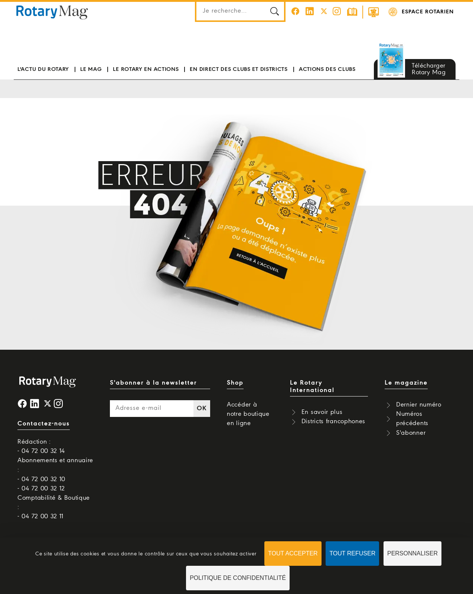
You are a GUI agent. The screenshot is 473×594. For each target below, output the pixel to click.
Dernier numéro (418, 404)
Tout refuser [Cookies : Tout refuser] (352, 553)
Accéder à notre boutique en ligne (248, 414)
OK (201, 408)
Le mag (91, 69)
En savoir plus (322, 412)
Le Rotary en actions (146, 69)
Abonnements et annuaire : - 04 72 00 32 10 (55, 470)
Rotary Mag (52, 12)
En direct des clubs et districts (238, 69)
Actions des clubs (327, 69)
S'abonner (410, 433)
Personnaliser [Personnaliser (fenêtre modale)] (412, 553)
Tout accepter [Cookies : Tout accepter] (293, 553)
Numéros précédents (412, 419)
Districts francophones (333, 421)
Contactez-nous (43, 423)
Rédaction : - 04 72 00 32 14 (41, 446)
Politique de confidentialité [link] (238, 578)
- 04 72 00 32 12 (41, 488)
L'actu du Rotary (43, 69)
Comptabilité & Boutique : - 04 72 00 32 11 (53, 507)
